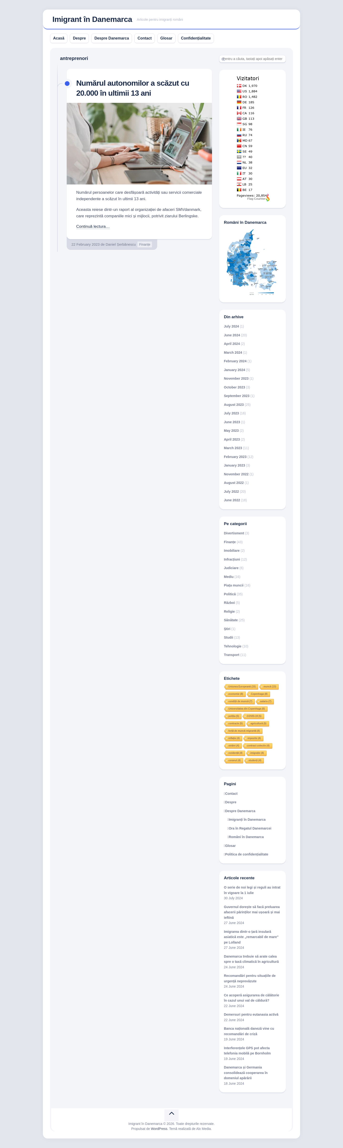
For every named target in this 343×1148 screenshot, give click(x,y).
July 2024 (231, 326)
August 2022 (234, 483)
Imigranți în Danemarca (247, 819)
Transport (231, 655)
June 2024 (232, 335)
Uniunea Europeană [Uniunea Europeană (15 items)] (242, 686)
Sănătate (231, 620)
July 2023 (231, 413)
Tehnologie (233, 646)
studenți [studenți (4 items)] (254, 760)
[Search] (252, 59)
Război (229, 603)
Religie (229, 611)
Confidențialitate (196, 38)
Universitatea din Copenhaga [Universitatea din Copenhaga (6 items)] (246, 708)
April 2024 (232, 344)
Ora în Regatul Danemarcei (250, 828)
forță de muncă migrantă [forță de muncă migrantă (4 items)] (244, 731)
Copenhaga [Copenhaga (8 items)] (259, 694)
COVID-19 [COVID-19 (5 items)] (254, 716)
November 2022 (236, 474)
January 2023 (234, 465)
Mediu (228, 577)
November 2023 (236, 378)
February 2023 (235, 457)
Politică (230, 594)
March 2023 (233, 448)
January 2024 (234, 370)
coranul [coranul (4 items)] (234, 760)
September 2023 (236, 396)
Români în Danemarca (246, 837)
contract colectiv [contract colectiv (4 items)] (258, 745)
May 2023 (231, 430)
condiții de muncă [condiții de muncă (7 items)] (240, 701)
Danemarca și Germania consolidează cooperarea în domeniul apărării (246, 1072)
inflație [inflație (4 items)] (234, 738)
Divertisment (234, 533)
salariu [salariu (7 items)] (265, 701)
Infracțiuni (232, 559)
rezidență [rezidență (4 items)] (235, 753)
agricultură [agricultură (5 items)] (259, 723)
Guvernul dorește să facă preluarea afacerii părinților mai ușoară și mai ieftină (252, 912)
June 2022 (232, 500)
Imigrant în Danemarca (92, 19)
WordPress (159, 1129)
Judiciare (231, 568)
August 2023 (234, 405)
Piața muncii (233, 585)
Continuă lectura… (93, 226)
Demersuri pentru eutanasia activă (251, 1014)
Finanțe (144, 244)
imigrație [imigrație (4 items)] (257, 753)
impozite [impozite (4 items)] (254, 738)
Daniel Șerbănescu (121, 244)
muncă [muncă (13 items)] (269, 686)
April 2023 (232, 439)
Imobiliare (232, 550)
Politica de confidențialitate (246, 854)
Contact (144, 38)
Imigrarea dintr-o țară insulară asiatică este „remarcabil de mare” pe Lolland (251, 937)
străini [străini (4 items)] (233, 745)
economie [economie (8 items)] (235, 694)
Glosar (166, 38)
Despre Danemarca (111, 38)
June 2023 (232, 422)
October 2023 (234, 387)
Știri (227, 629)
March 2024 (233, 352)
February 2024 (235, 361)
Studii (228, 637)
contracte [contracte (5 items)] (235, 723)
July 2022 (231, 491)
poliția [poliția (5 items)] (233, 716)
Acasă (58, 38)
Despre (79, 38)
